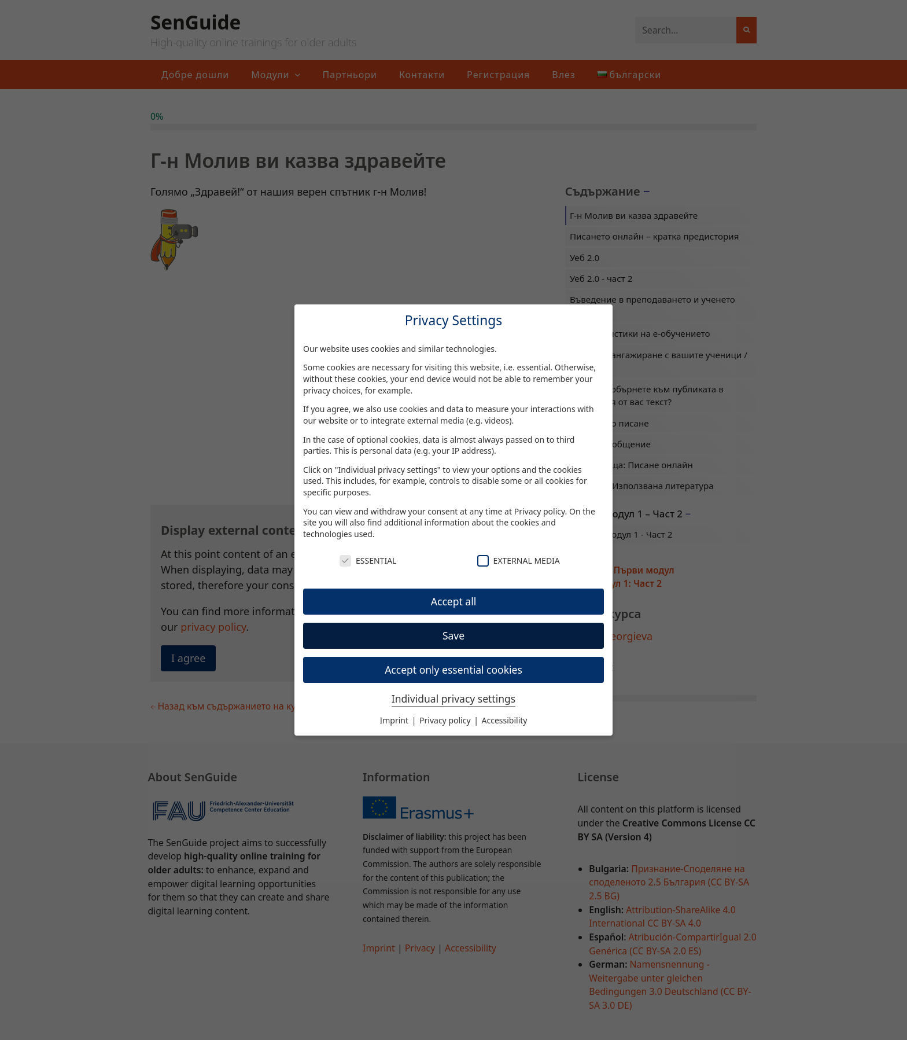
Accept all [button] (453, 601)
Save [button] (453, 635)
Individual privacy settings (453, 698)
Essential (368, 560)
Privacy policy (539, 511)
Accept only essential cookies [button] (453, 670)
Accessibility (505, 720)
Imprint (395, 720)
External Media (518, 560)
